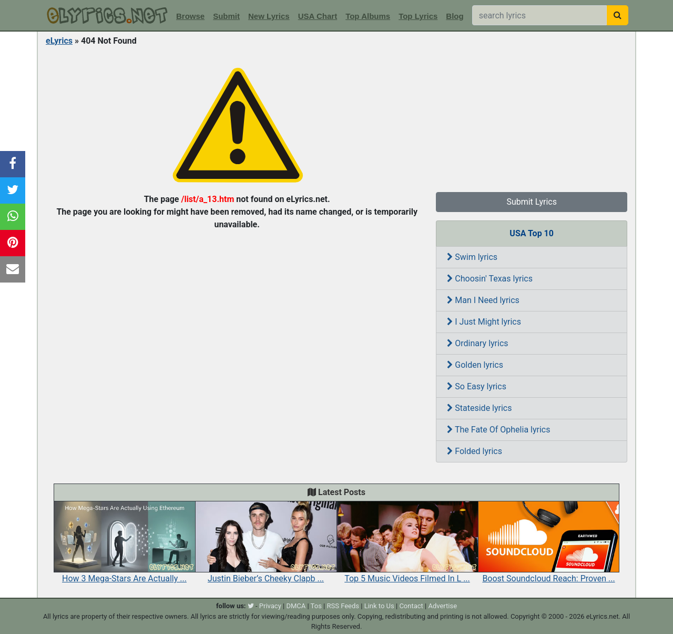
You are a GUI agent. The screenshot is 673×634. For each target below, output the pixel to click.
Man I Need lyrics (483, 300)
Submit (226, 16)
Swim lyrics (472, 257)
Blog (454, 16)
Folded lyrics (474, 451)
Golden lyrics (475, 365)
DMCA (295, 606)
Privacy (270, 606)
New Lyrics (269, 16)
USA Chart (317, 16)
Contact (411, 606)
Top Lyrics (418, 16)
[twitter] (251, 606)
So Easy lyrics (476, 386)
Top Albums (367, 16)
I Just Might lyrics (484, 322)
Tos (316, 606)
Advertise (442, 606)
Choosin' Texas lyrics (490, 279)
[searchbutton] (617, 15)
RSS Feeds (343, 606)
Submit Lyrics (531, 202)
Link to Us (379, 606)
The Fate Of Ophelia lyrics (498, 430)
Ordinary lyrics (477, 343)
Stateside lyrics (479, 408)
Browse (190, 16)
